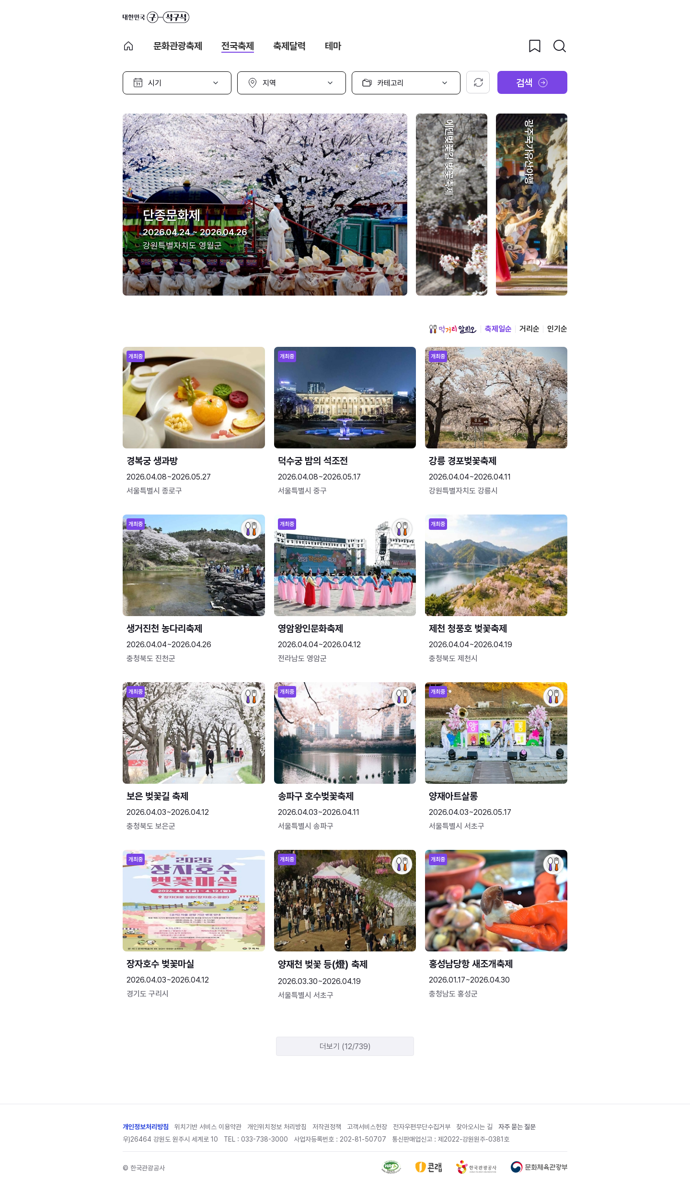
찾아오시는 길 (474, 1127)
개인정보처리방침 (146, 1127)
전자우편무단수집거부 (421, 1127)
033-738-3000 (264, 1139)
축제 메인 (128, 46)
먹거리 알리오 (452, 329)
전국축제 (237, 46)
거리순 (529, 328)
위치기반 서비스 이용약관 (208, 1127)
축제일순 (498, 328)
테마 (333, 46)
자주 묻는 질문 (517, 1127)
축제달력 (289, 46)
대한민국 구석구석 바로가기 (156, 17)
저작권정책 (326, 1127)
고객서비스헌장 (367, 1127)
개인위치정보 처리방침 (277, 1127)
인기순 (557, 328)
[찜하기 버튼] (534, 46)
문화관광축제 (177, 46)
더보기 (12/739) (345, 1046)
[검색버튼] (559, 46)
